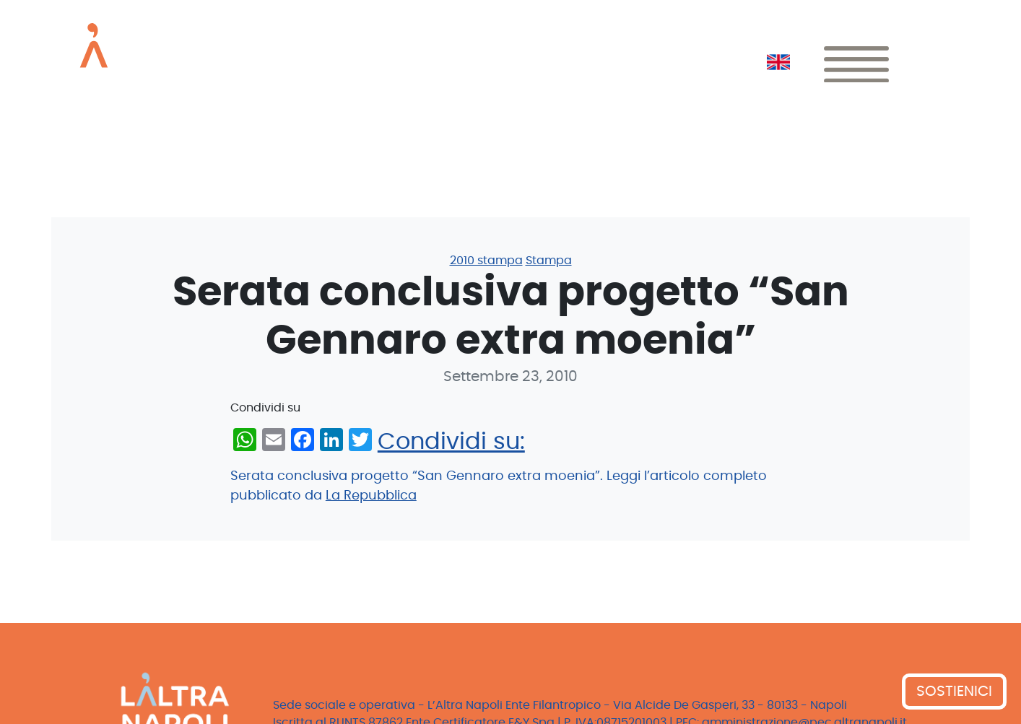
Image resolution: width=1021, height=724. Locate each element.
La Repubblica (371, 495)
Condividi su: (451, 441)
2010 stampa (486, 260)
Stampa (549, 260)
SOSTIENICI (954, 691)
